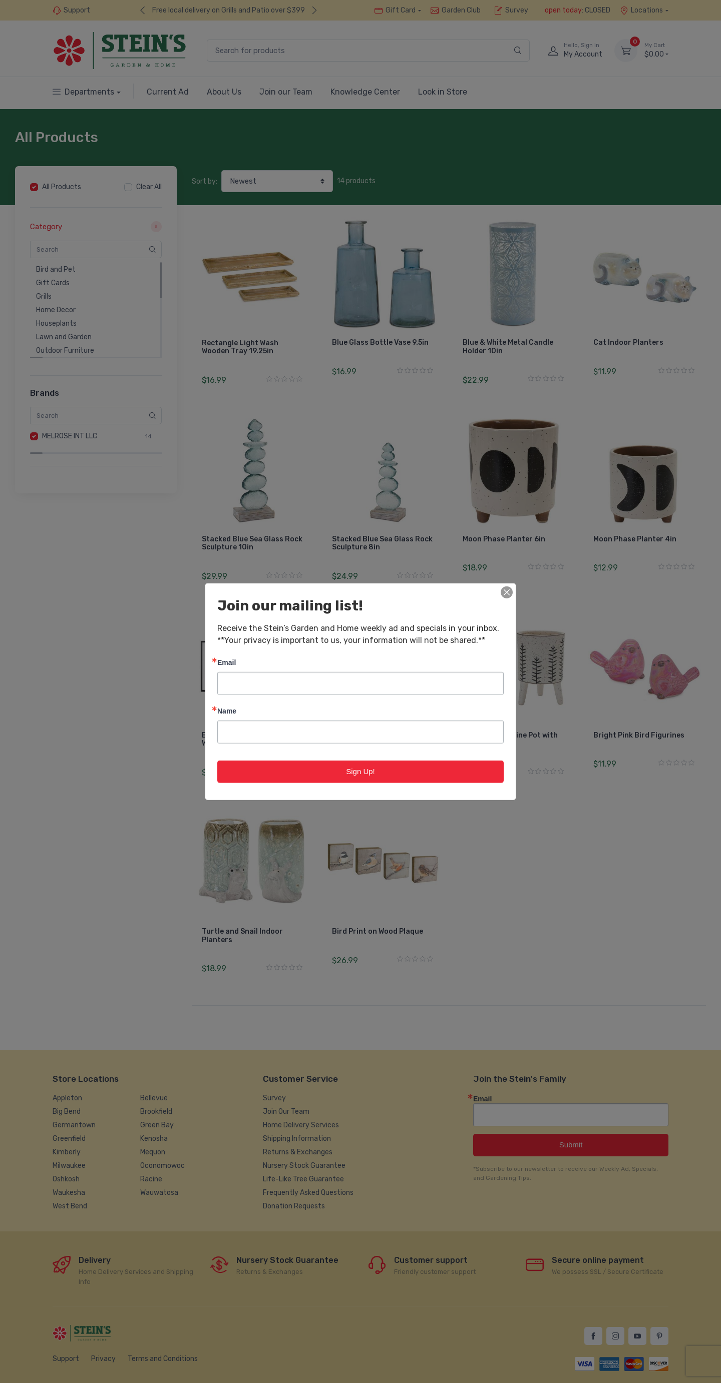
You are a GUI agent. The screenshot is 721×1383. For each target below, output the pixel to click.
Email (226, 662)
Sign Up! (360, 771)
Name (226, 711)
